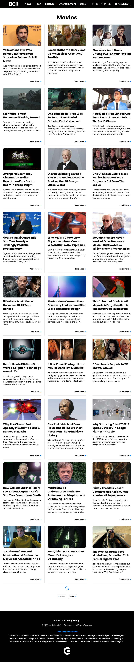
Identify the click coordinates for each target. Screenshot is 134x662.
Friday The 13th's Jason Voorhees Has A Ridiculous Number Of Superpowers (110, 491)
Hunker (13, 638)
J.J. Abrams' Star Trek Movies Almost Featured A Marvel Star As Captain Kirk (21, 555)
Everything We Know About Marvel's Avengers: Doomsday (66, 555)
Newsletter (122, 4)
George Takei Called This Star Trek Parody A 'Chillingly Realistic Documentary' (19, 243)
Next (72, 596)
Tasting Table (46, 641)
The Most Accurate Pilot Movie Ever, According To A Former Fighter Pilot (111, 555)
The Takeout (85, 641)
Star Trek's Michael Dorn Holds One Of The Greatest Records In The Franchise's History (65, 430)
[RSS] (109, 4)
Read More (34, 81)
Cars (83, 3)
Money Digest (63, 638)
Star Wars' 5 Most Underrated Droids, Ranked (21, 115)
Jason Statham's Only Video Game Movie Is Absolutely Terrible (66, 53)
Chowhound (13, 635)
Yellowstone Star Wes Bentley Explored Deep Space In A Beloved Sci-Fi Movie (20, 55)
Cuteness (25, 635)
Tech (38, 3)
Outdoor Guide (90, 638)
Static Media (54, 625)
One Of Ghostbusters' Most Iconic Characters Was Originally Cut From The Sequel (110, 179)
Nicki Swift (76, 638)
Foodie (44, 635)
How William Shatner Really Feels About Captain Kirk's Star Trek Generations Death (22, 491)
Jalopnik (32, 638)
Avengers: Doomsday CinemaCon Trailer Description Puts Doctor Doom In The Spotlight (19, 179)
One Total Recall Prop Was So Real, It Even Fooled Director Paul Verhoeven (65, 117)
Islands (22, 638)
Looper (42, 638)
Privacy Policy (71, 620)
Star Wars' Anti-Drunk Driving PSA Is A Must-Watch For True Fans (112, 53)
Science (50, 3)
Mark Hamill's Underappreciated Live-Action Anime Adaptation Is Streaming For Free (66, 493)
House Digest (118, 635)
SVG (35, 641)
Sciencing (117, 638)
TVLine (96, 641)
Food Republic (56, 635)
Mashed (51, 638)
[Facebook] (93, 4)
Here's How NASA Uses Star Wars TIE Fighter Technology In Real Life (22, 367)
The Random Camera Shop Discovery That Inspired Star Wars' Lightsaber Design (67, 305)
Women (105, 641)
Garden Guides (71, 635)
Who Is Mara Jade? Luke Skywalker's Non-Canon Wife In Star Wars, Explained (66, 241)
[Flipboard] (105, 4)
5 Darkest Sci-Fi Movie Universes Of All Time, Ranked (18, 305)
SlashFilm (14, 641)
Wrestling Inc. (117, 641)
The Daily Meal (61, 641)
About (57, 620)
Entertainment (67, 3)
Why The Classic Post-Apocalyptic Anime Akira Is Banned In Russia (21, 428)
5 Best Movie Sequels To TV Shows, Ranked (110, 366)
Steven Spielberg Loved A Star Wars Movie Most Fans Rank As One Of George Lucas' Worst (66, 179)
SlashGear (26, 641)
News (28, 3)
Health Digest (104, 635)
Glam (83, 635)
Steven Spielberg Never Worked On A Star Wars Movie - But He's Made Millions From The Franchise (111, 243)
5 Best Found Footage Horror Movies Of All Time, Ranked (67, 366)
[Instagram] (101, 4)
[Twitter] (97, 4)
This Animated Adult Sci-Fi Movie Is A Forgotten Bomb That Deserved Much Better (111, 305)
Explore (35, 635)
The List (73, 641)
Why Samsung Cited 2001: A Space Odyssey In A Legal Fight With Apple (111, 428)
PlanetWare (104, 638)
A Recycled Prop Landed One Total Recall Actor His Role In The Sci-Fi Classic (112, 117)
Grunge (91, 635)
